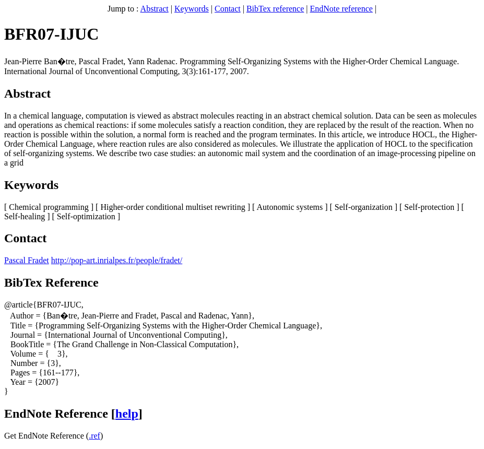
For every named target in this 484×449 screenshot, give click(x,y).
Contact (228, 8)
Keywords (191, 8)
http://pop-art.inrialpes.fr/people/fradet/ (116, 260)
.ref (94, 435)
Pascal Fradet (26, 260)
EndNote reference (341, 8)
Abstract (154, 8)
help (126, 413)
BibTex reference (275, 8)
